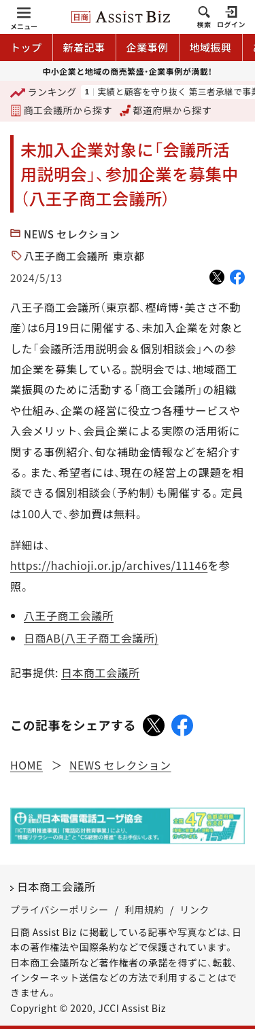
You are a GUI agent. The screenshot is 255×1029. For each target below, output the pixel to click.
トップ (26, 47)
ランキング (43, 93)
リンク (194, 909)
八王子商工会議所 (66, 256)
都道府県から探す (166, 110)
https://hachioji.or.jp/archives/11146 (108, 565)
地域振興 (211, 47)
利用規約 (144, 909)
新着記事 (84, 47)
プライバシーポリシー (59, 909)
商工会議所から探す (61, 110)
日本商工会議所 (100, 672)
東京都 (129, 256)
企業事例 (147, 47)
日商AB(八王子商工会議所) (91, 638)
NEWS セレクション (72, 234)
